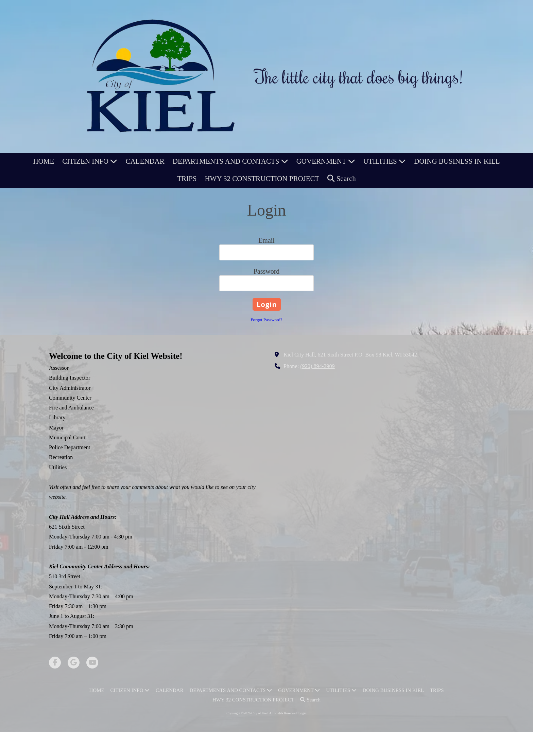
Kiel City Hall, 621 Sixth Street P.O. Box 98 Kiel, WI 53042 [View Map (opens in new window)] (350, 355)
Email (266, 240)
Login (302, 713)
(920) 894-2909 (317, 366)
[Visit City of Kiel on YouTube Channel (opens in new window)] (92, 663)
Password (267, 271)
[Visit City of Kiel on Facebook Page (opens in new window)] (55, 663)
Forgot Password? (266, 319)
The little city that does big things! (359, 76)
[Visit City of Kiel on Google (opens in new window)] (74, 663)
